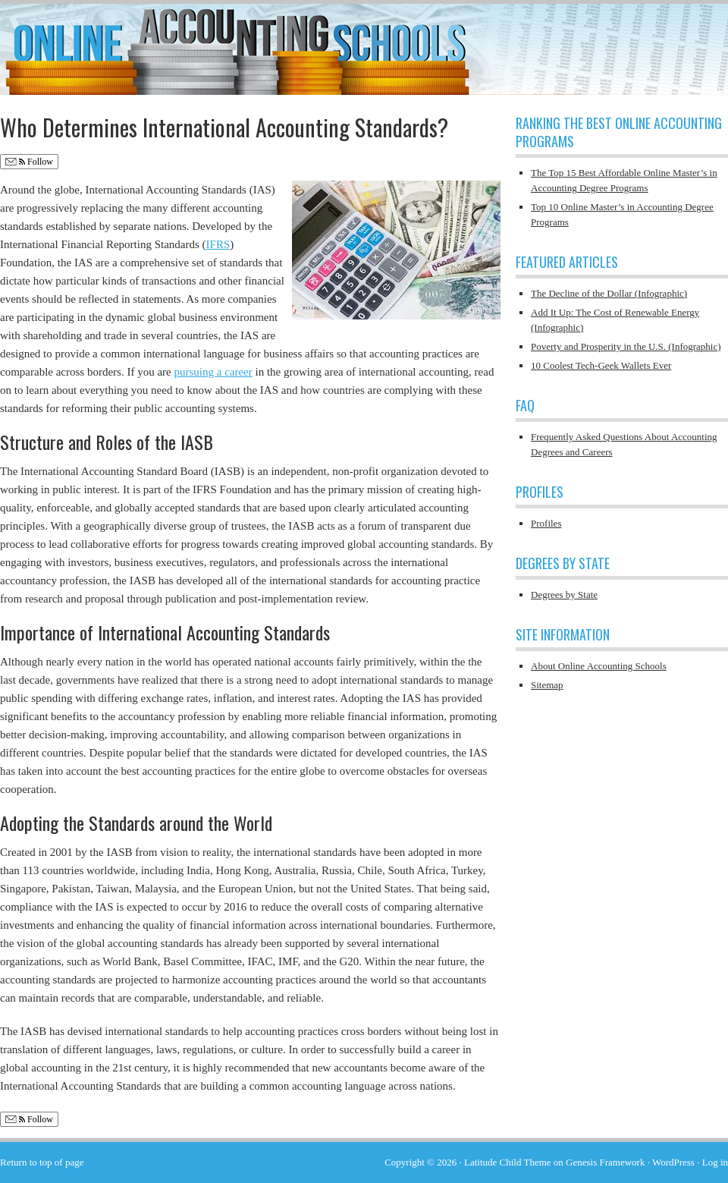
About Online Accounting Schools (599, 666)
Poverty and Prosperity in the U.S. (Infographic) (626, 346)
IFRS (218, 244)
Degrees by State (564, 594)
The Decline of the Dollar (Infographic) (609, 293)
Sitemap (547, 685)
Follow (29, 162)
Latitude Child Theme (507, 1162)
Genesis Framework (605, 1162)
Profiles (546, 523)
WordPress (673, 1162)
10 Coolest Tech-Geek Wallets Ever (601, 365)
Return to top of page (41, 1162)
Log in (715, 1162)
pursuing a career (213, 372)
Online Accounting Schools (364, 42)
